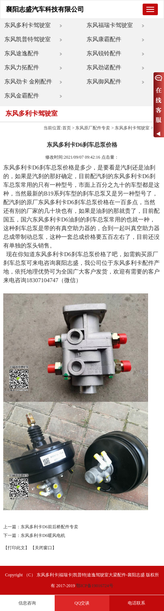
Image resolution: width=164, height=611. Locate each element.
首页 (66, 127)
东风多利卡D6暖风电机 (43, 535)
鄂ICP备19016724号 (94, 585)
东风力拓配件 (21, 67)
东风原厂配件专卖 (92, 127)
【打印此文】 (16, 547)
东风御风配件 (104, 81)
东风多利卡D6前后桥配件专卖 (49, 526)
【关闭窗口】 (43, 547)
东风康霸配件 (104, 39)
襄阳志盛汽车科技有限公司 (45, 9)
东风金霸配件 (21, 95)
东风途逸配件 (21, 53)
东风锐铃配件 (104, 53)
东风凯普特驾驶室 (27, 39)
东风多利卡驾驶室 (27, 25)
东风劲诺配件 (104, 67)
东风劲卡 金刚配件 (28, 81)
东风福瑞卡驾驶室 (110, 25)
